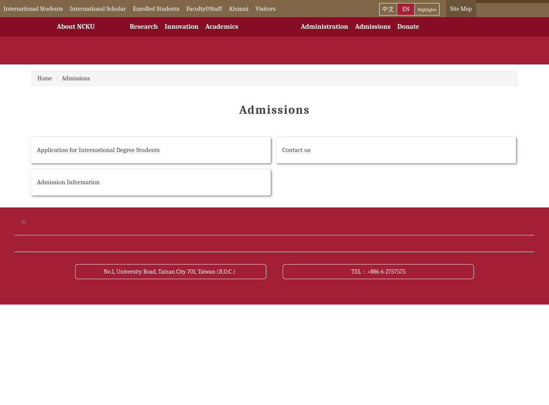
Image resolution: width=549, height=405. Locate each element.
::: (6, 8)
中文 (388, 9)
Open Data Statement (115, 329)
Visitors (277, 8)
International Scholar (110, 8)
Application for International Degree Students (98, 150)
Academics (221, 26)
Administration (324, 26)
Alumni (250, 8)
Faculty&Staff (216, 8)
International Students (45, 8)
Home (44, 78)
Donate (408, 26)
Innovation (181, 26)
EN (406, 9)
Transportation (237, 297)
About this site (367, 313)
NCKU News (104, 297)
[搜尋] (508, 8)
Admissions (373, 26)
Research (144, 26)
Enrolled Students (168, 8)
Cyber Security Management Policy (263, 313)
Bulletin (358, 281)
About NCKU (76, 26)
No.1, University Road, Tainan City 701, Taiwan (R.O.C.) (170, 371)
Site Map (461, 8)
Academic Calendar (243, 281)
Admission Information (68, 182)
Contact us (296, 150)
